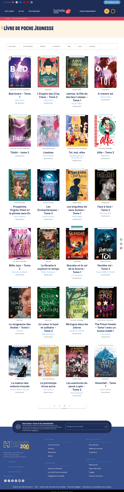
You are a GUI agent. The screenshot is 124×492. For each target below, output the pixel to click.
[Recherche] (106, 11)
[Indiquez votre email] (84, 427)
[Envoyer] (105, 426)
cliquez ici (35, 430)
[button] (112, 2)
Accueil (7, 18)
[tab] (10, 11)
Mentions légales (74, 487)
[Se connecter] (115, 11)
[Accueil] (62, 12)
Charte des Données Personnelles (53, 487)
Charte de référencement (23, 487)
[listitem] (13, 2)
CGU (36, 487)
